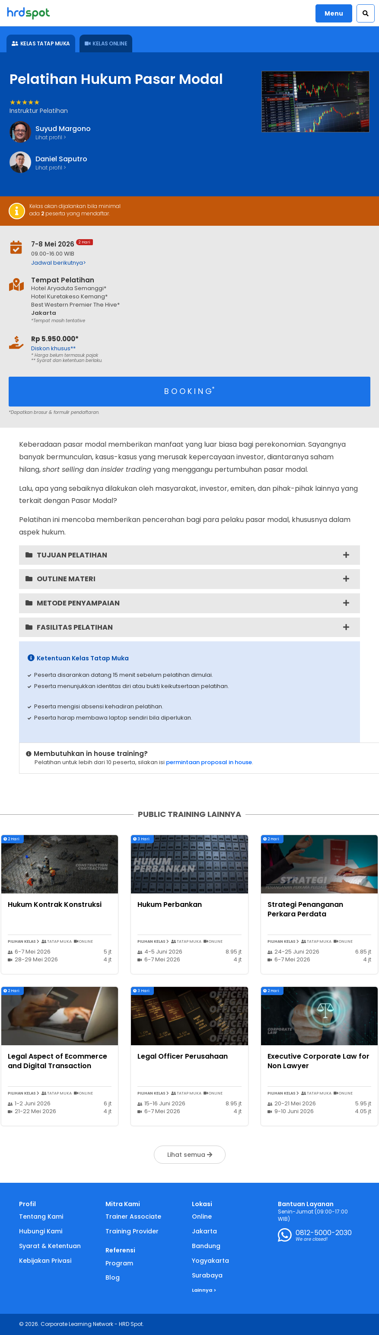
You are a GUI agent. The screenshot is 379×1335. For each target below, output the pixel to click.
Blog (112, 1277)
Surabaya (207, 1275)
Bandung (206, 1246)
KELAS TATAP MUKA (41, 43)
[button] (366, 13)
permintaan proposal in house (209, 762)
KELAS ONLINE (106, 43)
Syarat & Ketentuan (50, 1246)
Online (202, 1216)
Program (119, 1263)
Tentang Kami (41, 1216)
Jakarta (204, 1231)
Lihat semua (189, 1154)
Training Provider (132, 1231)
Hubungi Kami (40, 1231)
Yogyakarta (210, 1260)
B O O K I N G (189, 391)
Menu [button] (334, 13)
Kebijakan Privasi (45, 1260)
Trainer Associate (133, 1216)
